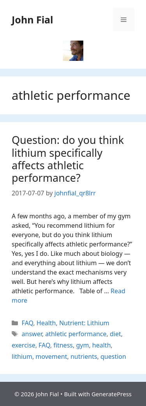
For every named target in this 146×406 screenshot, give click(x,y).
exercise (23, 345)
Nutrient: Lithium (84, 323)
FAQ (27, 323)
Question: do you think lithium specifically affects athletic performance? (68, 159)
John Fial (32, 19)
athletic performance (75, 334)
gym (82, 345)
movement (51, 356)
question (113, 356)
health (101, 345)
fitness (63, 345)
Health (46, 323)
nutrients (83, 356)
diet (115, 334)
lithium (22, 356)
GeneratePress (111, 394)
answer (32, 334)
